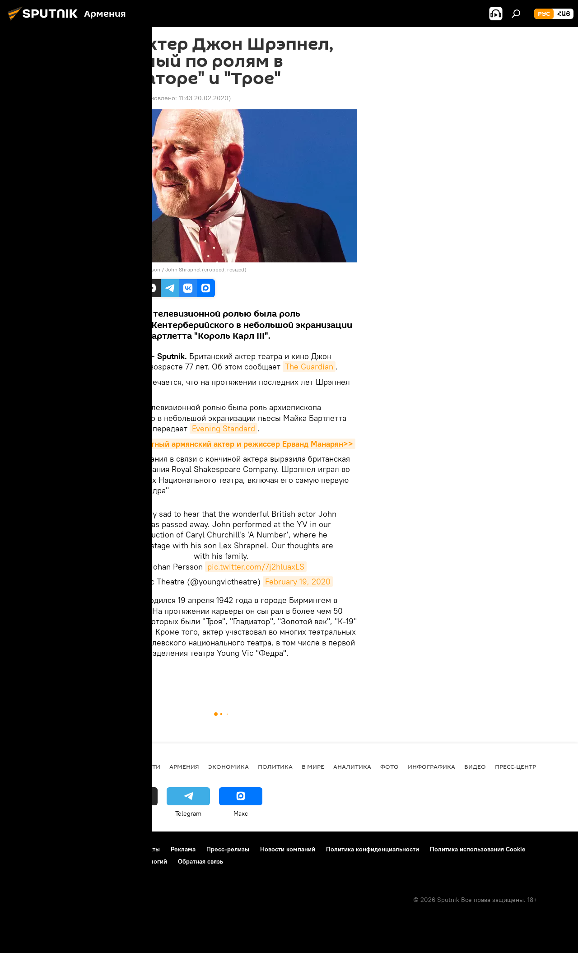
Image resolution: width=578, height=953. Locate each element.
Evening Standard (223, 428)
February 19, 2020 (298, 581)
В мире (98, 674)
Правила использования (86, 849)
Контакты (146, 849)
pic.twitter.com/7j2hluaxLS (255, 566)
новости (145, 766)
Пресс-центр (515, 766)
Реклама (183, 849)
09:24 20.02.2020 (112, 98)
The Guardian (309, 366)
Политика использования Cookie (478, 849)
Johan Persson (142, 269)
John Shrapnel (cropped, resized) (206, 269)
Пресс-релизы (227, 849)
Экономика (228, 766)
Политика (275, 766)
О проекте (24, 849)
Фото (389, 766)
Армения (184, 766)
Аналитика (352, 766)
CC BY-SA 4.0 (102, 269)
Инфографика (431, 766)
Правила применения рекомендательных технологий (88, 861)
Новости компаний (287, 849)
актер (124, 674)
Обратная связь (200, 861)
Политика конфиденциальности (372, 849)
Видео (475, 766)
